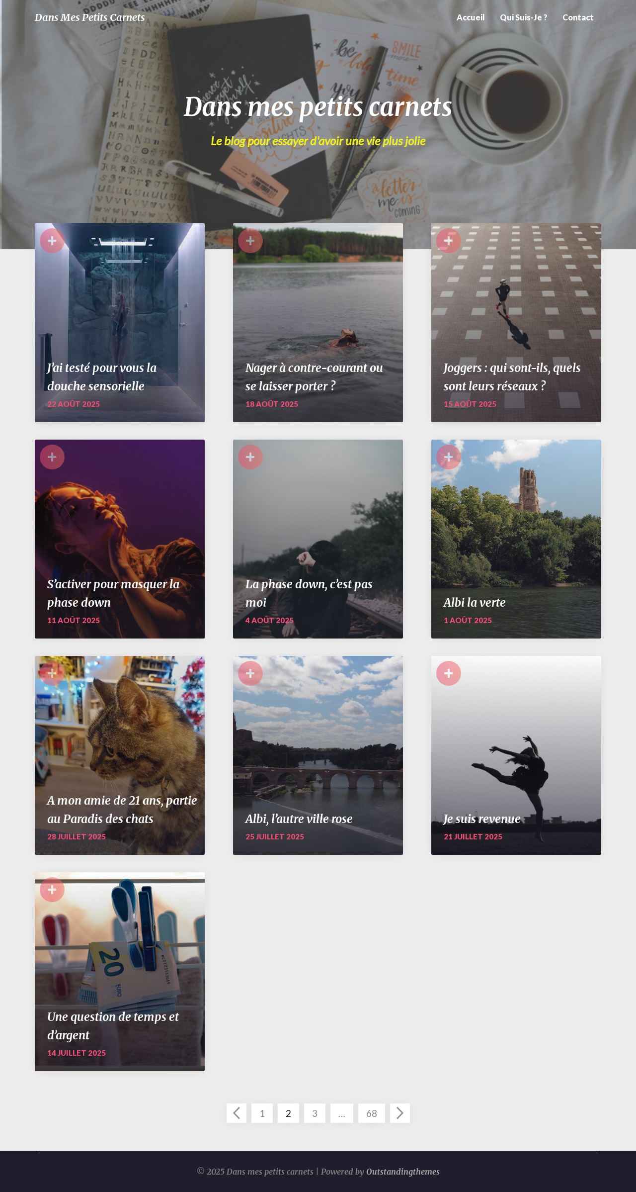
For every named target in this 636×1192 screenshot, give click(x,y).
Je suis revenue (482, 819)
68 (371, 1113)
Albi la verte (475, 602)
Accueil (471, 17)
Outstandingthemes (403, 1172)
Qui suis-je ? (524, 17)
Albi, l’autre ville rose (299, 819)
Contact (578, 17)
